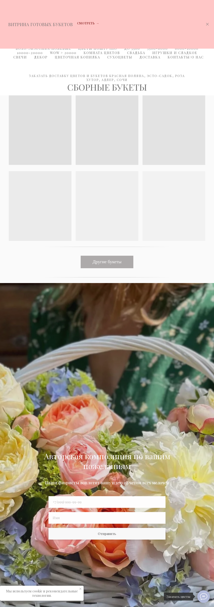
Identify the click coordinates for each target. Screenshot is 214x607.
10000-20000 (30, 53)
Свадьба (136, 53)
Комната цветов (102, 53)
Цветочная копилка (77, 57)
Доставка (149, 57)
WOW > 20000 (63, 53)
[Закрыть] (207, 24)
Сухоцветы (119, 57)
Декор (41, 57)
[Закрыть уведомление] (80, 589)
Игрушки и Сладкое (174, 53)
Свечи (20, 57)
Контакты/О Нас (186, 57)
